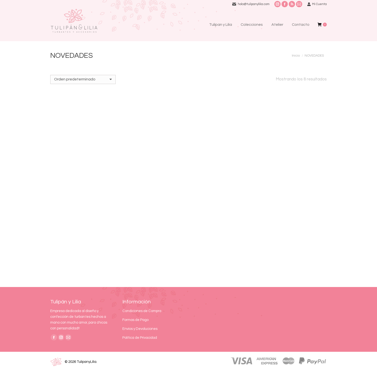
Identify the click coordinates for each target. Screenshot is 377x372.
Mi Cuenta (317, 4)
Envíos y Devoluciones (139, 329)
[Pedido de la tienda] (83, 79)
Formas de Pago (135, 320)
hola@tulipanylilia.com (254, 4)
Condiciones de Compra (141, 311)
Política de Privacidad (139, 337)
